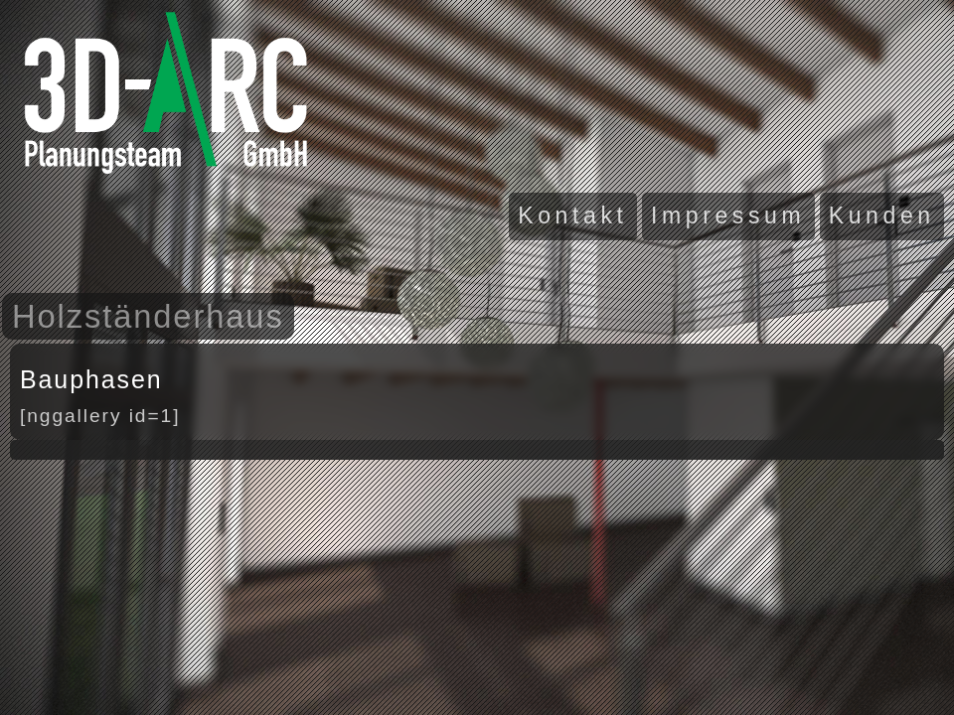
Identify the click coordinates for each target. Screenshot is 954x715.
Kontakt (572, 215)
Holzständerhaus (148, 316)
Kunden (882, 215)
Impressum (728, 215)
